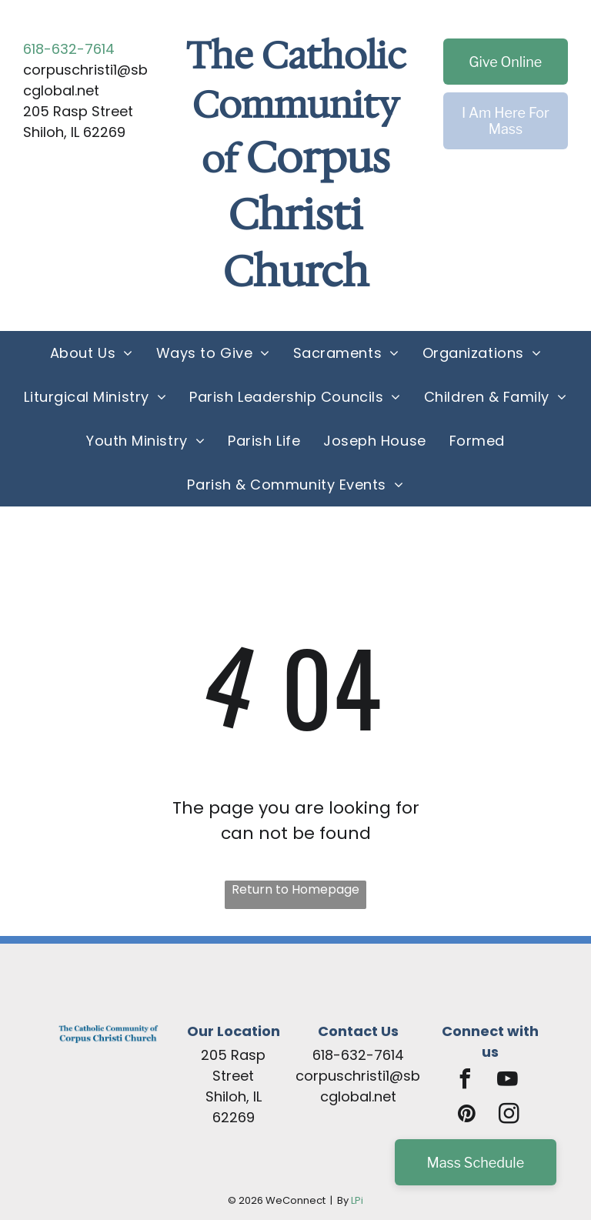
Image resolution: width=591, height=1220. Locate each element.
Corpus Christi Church (306, 214)
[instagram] (508, 1115)
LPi (357, 1200)
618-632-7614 (69, 48)
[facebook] (465, 1081)
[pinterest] (466, 1115)
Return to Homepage (295, 889)
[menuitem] (91, 353)
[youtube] (507, 1081)
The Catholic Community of (296, 107)
